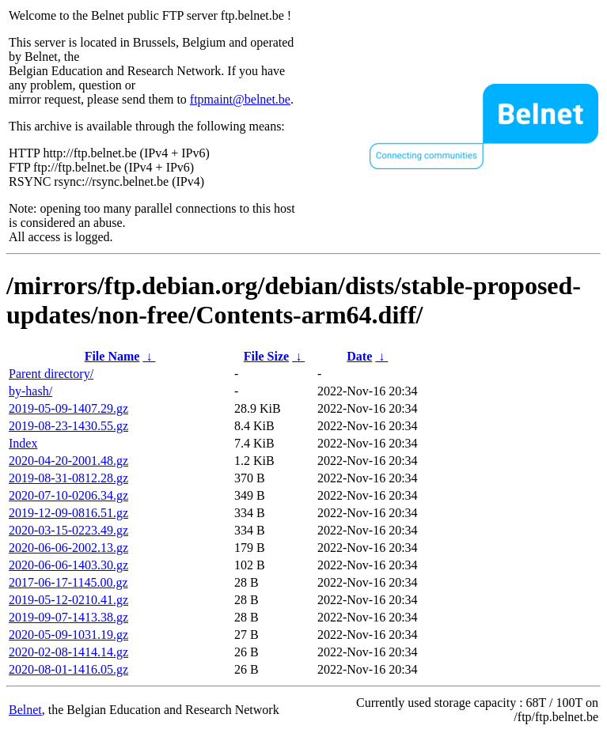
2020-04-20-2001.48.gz (68, 460)
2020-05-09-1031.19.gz (68, 634)
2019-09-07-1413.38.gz (68, 617)
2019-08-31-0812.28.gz (68, 478)
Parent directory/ (51, 373)
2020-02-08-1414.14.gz (68, 652)
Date (359, 356)
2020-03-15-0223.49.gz (68, 530)
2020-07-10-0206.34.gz (68, 495)
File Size (266, 356)
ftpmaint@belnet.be (240, 99)
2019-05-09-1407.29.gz (68, 408)
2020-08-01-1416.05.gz (68, 669)
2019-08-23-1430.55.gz (68, 426)
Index (23, 443)
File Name (112, 356)
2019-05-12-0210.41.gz (68, 599)
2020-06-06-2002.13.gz (68, 547)
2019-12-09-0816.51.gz (68, 513)
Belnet (25, 709)
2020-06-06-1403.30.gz (68, 565)
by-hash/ (30, 391)
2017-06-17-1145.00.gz (68, 582)
